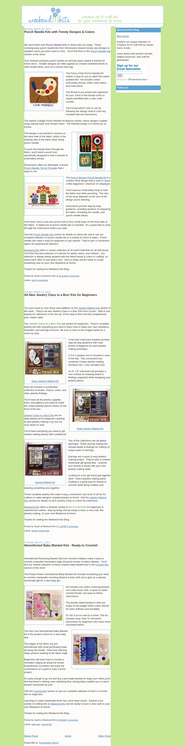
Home (68, 736)
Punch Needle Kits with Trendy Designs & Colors (59, 31)
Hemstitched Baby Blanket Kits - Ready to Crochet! (61, 545)
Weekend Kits (31, 250)
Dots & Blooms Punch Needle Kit (88, 177)
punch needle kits (40, 280)
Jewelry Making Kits (89, 308)
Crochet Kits (102, 564)
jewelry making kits (40, 531)
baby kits (36, 724)
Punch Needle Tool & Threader (40, 168)
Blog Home (123, 36)
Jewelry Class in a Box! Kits (39, 415)
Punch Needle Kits (101, 51)
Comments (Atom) (49, 742)
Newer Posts (31, 736)
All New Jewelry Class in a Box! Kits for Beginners (60, 294)
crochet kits (46, 724)
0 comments (73, 276)
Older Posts (104, 736)
